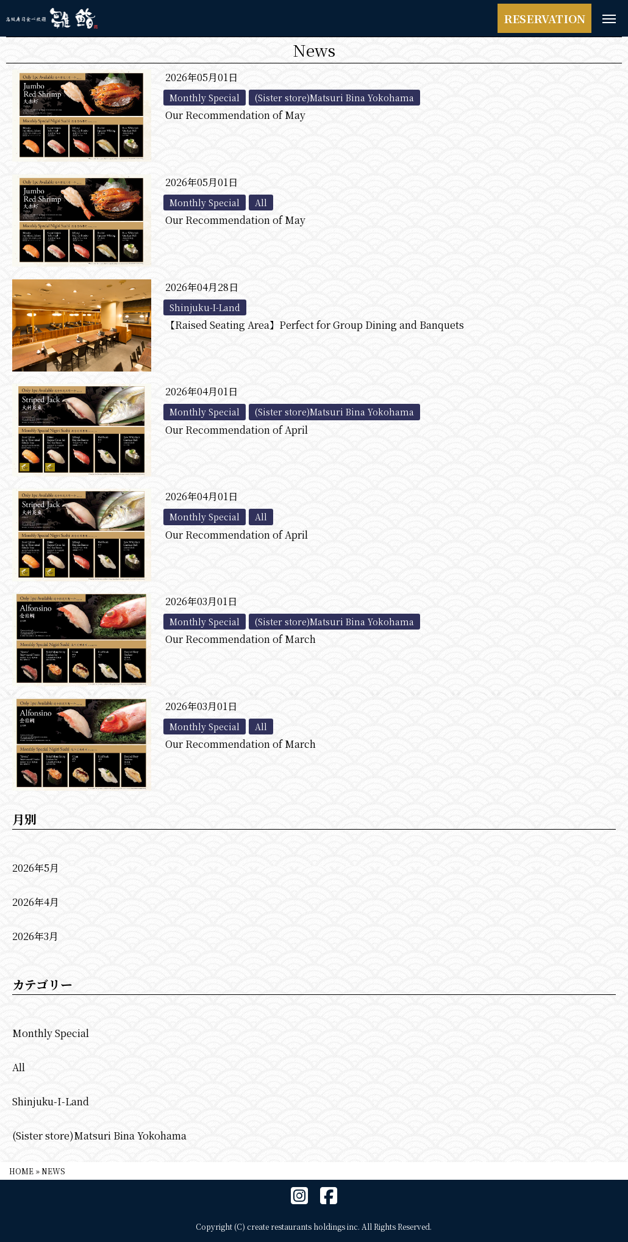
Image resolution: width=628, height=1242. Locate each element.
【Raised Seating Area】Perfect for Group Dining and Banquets (314, 325)
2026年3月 (35, 936)
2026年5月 (35, 868)
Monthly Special (50, 1033)
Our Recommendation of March (240, 639)
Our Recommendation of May (235, 115)
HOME (21, 1171)
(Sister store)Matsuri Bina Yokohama (99, 1136)
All (18, 1067)
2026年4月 (35, 902)
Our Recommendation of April (236, 430)
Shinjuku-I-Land (50, 1101)
